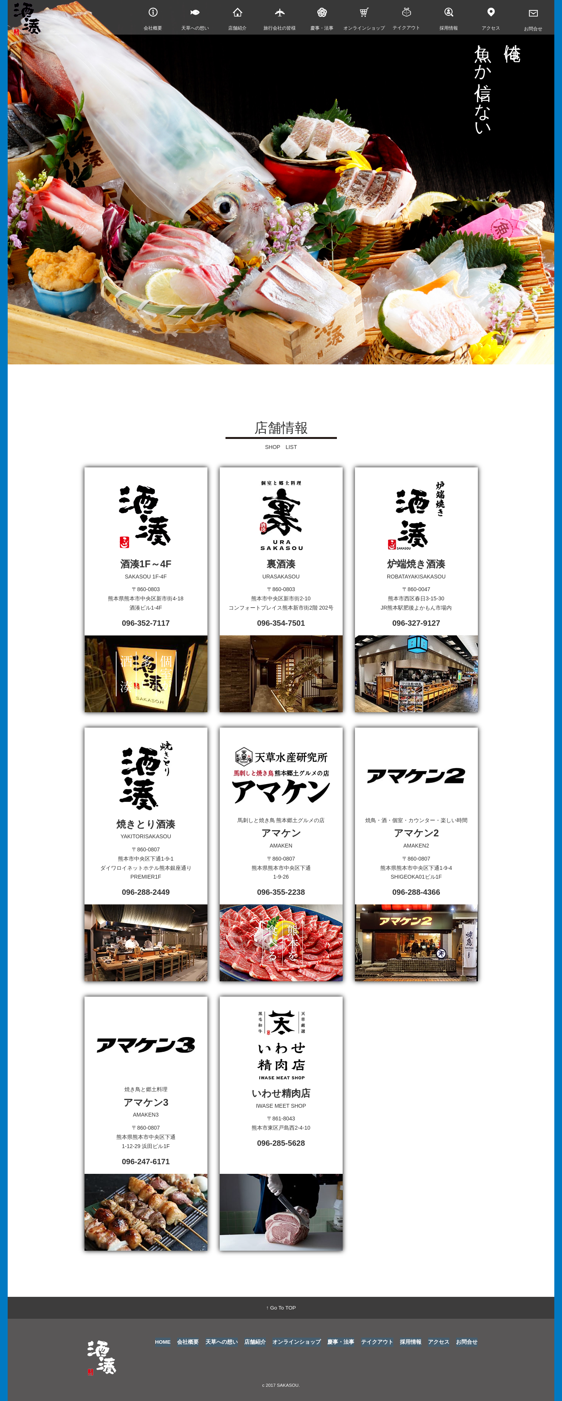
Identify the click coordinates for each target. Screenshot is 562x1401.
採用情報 (410, 1342)
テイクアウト (377, 1342)
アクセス (438, 1342)
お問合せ (466, 1342)
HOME (163, 1342)
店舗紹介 (255, 1342)
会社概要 (188, 1342)
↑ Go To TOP (280, 1308)
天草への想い (222, 1342)
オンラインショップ (297, 1342)
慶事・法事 (341, 1342)
